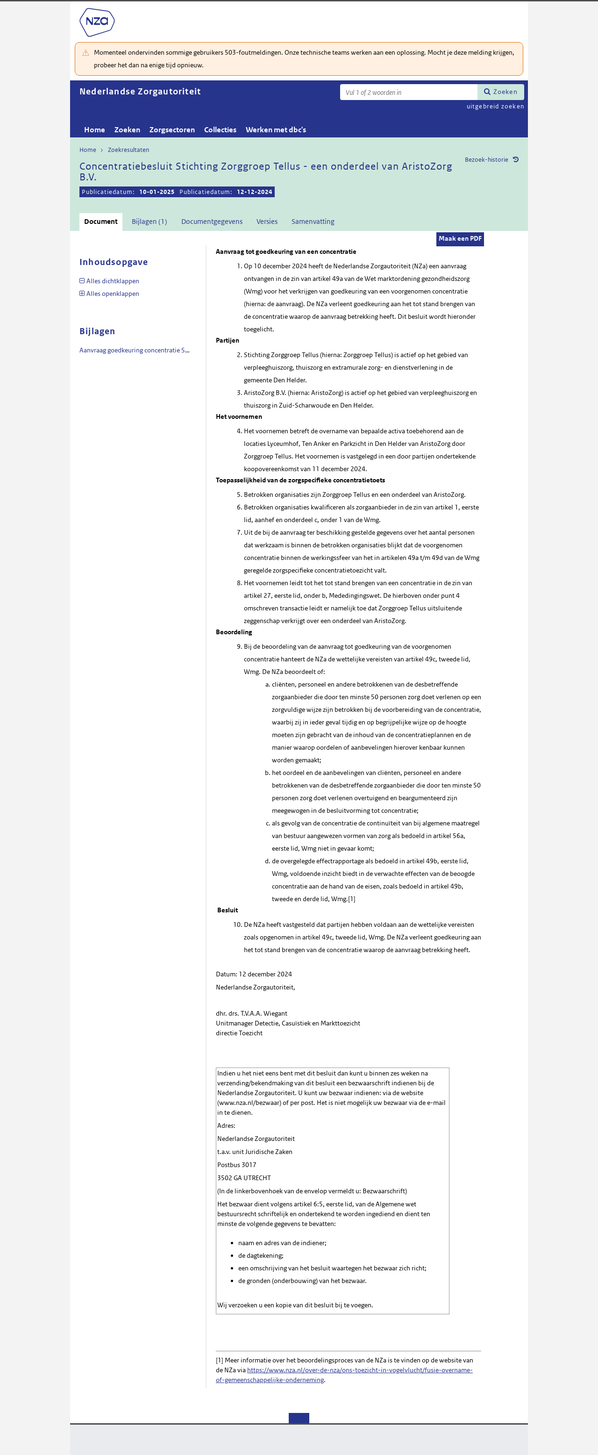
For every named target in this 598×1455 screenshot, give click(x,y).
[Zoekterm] (408, 92)
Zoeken (505, 91)
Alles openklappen (112, 293)
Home (94, 130)
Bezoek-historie (486, 160)
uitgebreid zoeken (495, 106)
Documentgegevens (211, 221)
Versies (267, 221)
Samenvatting (313, 221)
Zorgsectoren (172, 130)
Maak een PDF (460, 238)
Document (101, 221)
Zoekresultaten (128, 150)
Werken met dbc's (276, 130)
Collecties (220, 130)
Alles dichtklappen (112, 281)
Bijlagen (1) (149, 221)
